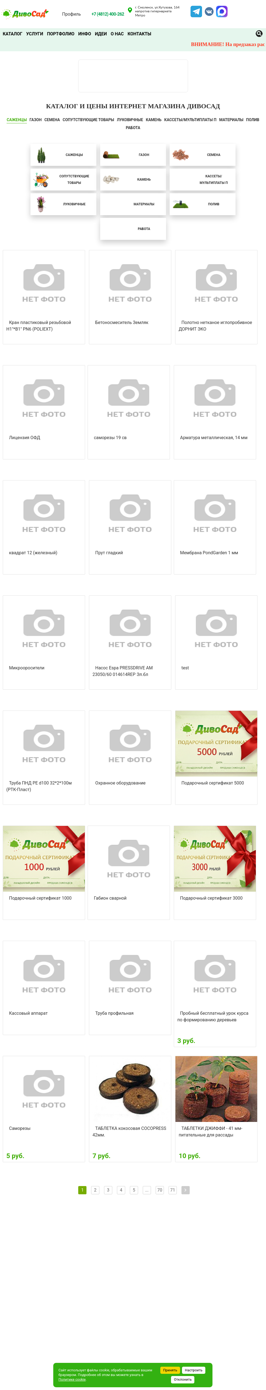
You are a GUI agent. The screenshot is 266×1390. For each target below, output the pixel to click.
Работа (133, 128)
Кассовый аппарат (28, 1013)
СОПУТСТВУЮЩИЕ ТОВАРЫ (88, 120)
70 (159, 1190)
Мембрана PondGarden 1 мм (209, 552)
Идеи (101, 33)
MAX (221, 9)
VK (206, 9)
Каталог (12, 33)
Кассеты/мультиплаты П (190, 120)
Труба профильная (114, 1013)
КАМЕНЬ (153, 120)
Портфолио (60, 33)
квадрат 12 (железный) (33, 552)
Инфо (84, 33)
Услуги (34, 33)
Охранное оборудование (120, 783)
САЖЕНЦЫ (17, 120)
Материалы (231, 120)
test (185, 667)
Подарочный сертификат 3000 (211, 898)
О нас (117, 33)
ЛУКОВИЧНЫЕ (130, 120)
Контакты (139, 33)
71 (172, 1190)
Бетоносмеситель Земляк (122, 322)
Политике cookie (72, 1379)
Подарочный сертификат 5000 (212, 783)
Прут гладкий (109, 552)
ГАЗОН (36, 120)
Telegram (196, 9)
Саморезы (19, 1128)
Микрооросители (26, 667)
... (147, 1190)
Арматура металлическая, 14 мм (214, 437)
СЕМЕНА (52, 120)
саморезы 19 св (110, 437)
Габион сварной (110, 898)
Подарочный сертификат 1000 (40, 898)
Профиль (71, 14)
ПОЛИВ (252, 120)
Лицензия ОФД (24, 437)
